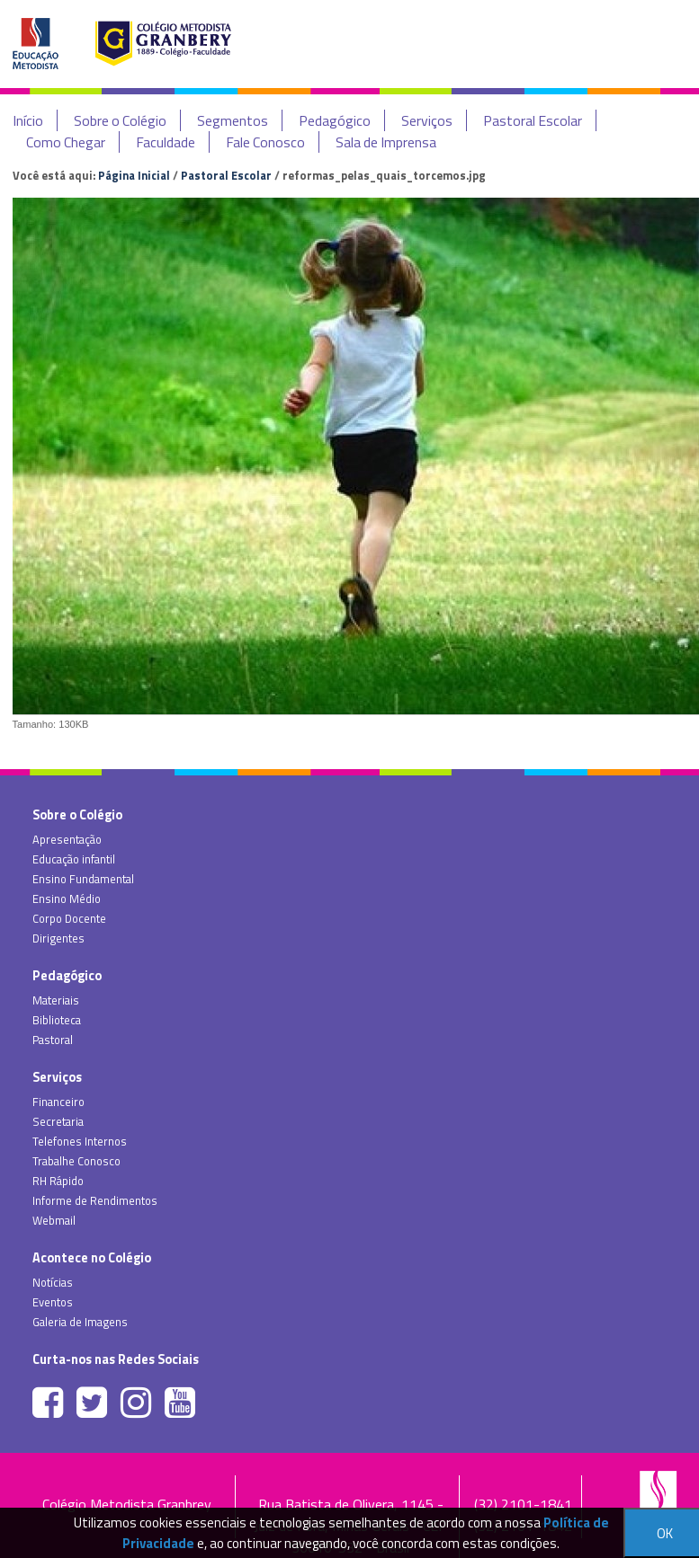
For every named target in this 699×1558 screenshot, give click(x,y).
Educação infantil (73, 859)
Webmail (54, 1220)
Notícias (52, 1282)
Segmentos (232, 120)
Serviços (427, 120)
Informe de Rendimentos (94, 1200)
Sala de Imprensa (386, 142)
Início (28, 120)
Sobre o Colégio (120, 120)
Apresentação (67, 839)
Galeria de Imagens (80, 1322)
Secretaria (58, 1121)
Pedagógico (335, 120)
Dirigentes (58, 938)
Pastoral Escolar (532, 120)
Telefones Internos (79, 1141)
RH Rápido (58, 1181)
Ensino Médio (66, 898)
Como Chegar (65, 142)
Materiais (55, 1000)
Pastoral (52, 1040)
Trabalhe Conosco (76, 1161)
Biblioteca (56, 1020)
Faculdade (165, 142)
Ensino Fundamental (83, 879)
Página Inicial (134, 175)
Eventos (52, 1302)
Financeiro (58, 1102)
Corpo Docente (69, 918)
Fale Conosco (265, 142)
